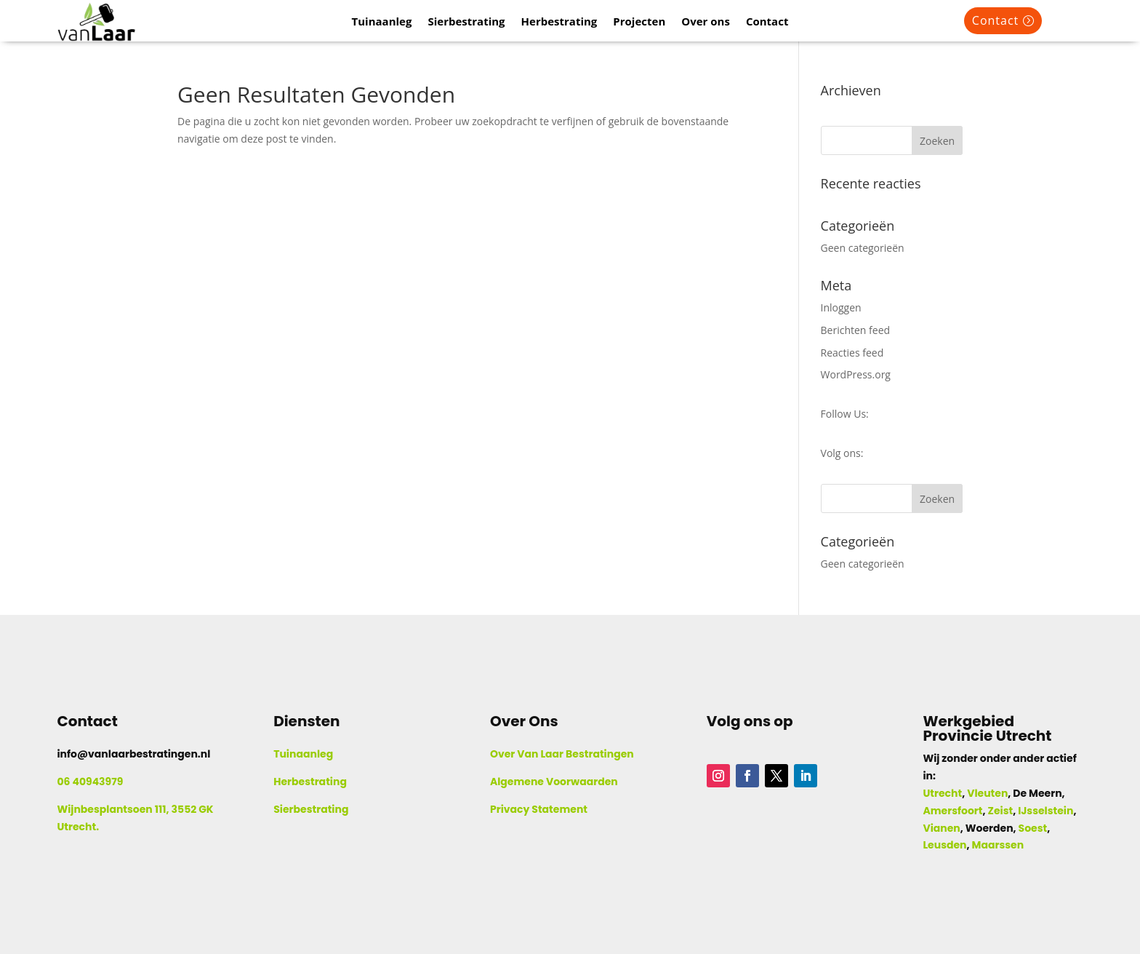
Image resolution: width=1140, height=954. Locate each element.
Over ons (705, 22)
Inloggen (841, 307)
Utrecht (942, 793)
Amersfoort (952, 810)
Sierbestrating (466, 22)
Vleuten (987, 793)
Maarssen (998, 845)
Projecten (639, 22)
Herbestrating (559, 22)
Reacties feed (852, 352)
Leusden (944, 845)
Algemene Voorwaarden (554, 781)
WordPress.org (856, 374)
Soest (1033, 828)
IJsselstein (1045, 810)
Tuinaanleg (382, 22)
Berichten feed (856, 330)
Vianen (941, 828)
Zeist (1000, 810)
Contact (767, 22)
